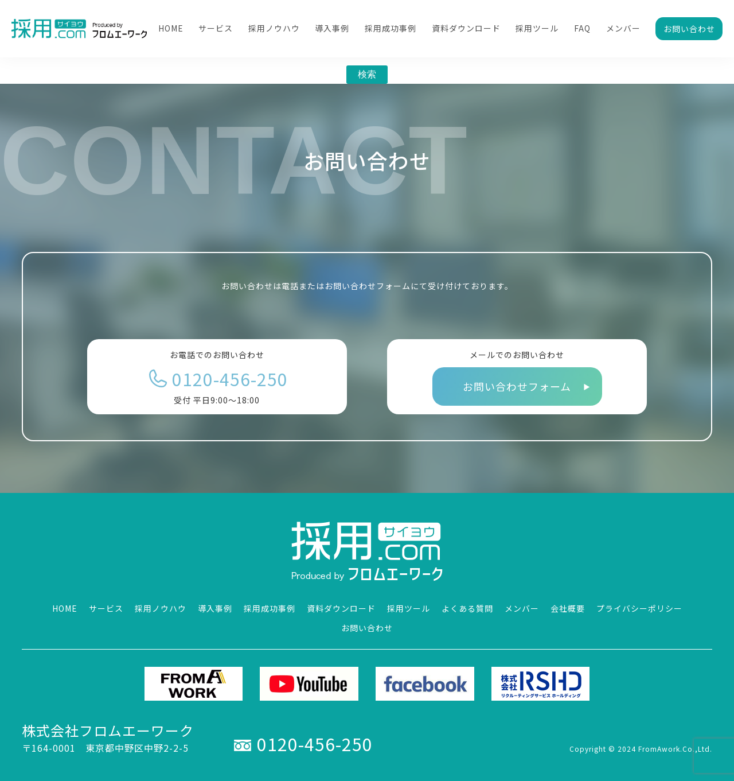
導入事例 (332, 28)
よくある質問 (467, 608)
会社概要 (567, 608)
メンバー (623, 28)
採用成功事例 (390, 28)
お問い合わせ (689, 28)
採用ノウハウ (274, 28)
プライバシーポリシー (639, 608)
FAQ (582, 28)
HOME (171, 28)
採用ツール (537, 28)
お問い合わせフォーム (517, 386)
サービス (215, 28)
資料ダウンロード (466, 28)
